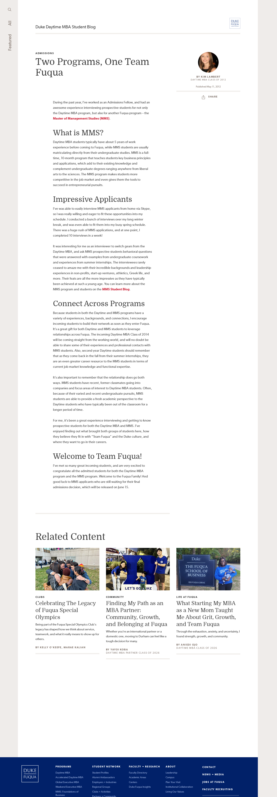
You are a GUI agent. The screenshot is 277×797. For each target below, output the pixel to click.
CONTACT (209, 767)
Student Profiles (100, 772)
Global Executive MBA (67, 782)
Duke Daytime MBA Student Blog (65, 26)
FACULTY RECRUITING (217, 789)
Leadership (171, 772)
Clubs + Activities (101, 791)
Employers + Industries (104, 782)
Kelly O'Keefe (51, 647)
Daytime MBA (63, 772)
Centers (133, 782)
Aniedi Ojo (189, 644)
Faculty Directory (138, 772)
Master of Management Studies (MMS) (81, 118)
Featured (9, 42)
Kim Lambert (210, 76)
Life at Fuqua (187, 597)
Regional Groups (101, 786)
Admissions (44, 53)
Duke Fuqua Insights (140, 786)
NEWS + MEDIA (213, 774)
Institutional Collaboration (179, 786)
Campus (170, 777)
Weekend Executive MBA (69, 786)
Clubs (40, 597)
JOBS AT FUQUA (213, 782)
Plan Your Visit (173, 782)
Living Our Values (175, 791)
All (9, 23)
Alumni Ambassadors (103, 777)
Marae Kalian (75, 647)
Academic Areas (137, 777)
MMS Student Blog (115, 289)
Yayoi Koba (119, 649)
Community (115, 597)
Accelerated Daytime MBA (69, 777)
